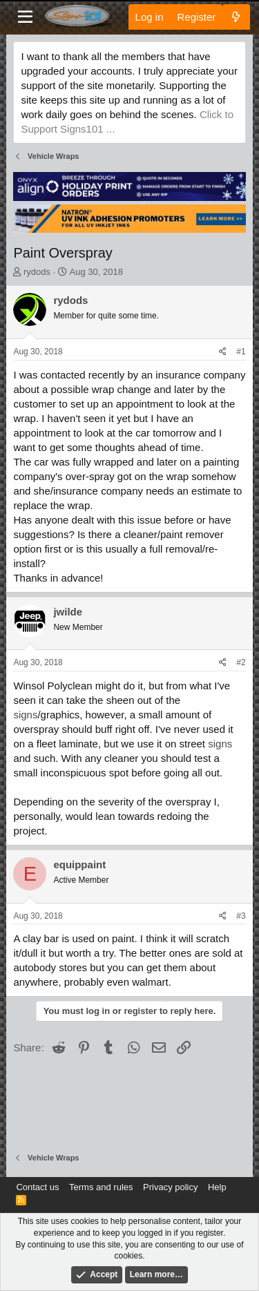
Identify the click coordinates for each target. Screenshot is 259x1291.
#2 (240, 662)
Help (217, 1187)
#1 (240, 351)
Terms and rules (101, 1187)
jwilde (67, 612)
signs (25, 714)
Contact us (37, 1187)
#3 (240, 916)
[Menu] (25, 17)
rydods (36, 272)
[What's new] (235, 17)
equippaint (79, 864)
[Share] (222, 352)
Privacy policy (170, 1187)
